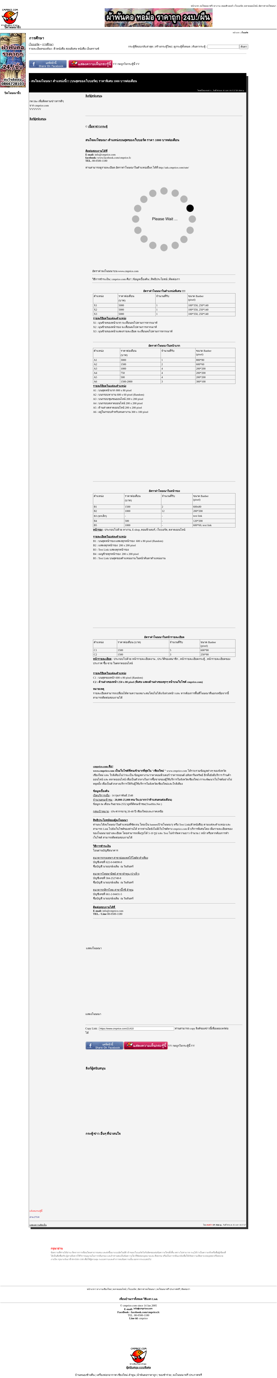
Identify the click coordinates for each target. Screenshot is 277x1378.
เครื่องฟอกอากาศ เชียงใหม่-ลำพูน (116, 1375)
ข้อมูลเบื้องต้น (141, 279)
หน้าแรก (195, 6)
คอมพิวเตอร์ (227, 6)
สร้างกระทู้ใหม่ (163, 46)
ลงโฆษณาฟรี (206, 6)
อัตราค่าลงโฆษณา (267, 6)
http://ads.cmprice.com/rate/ (174, 167)
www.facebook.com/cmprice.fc (114, 157)
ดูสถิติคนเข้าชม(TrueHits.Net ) (144, 804)
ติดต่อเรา (174, 279)
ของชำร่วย (165, 1375)
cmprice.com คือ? (121, 279)
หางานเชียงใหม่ (104, 1289)
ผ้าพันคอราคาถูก (147, 1375)
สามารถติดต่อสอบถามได (117, 837)
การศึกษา (47, 44)
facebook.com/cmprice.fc (145, 1312)
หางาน (217, 6)
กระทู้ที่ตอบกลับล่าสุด (140, 46)
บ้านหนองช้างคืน (85, 1375)
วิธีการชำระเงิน (101, 279)
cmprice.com (180, 828)
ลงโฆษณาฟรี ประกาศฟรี (168, 1289)
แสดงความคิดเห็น (38, 1225)
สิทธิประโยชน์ (159, 279)
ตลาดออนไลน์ (250, 6)
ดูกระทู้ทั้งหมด (182, 46)
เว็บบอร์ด (238, 6)
